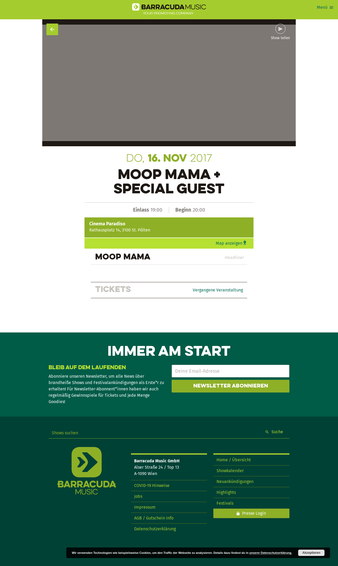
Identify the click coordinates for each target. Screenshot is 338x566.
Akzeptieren (311, 553)
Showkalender (230, 470)
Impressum (145, 507)
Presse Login (254, 513)
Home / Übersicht (234, 459)
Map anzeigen (229, 243)
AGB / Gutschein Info (153, 518)
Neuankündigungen (235, 481)
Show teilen (280, 38)
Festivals (225, 503)
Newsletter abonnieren (230, 386)
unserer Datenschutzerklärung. (270, 552)
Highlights (226, 492)
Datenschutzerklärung (155, 528)
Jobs (138, 496)
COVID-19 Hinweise (152, 485)
